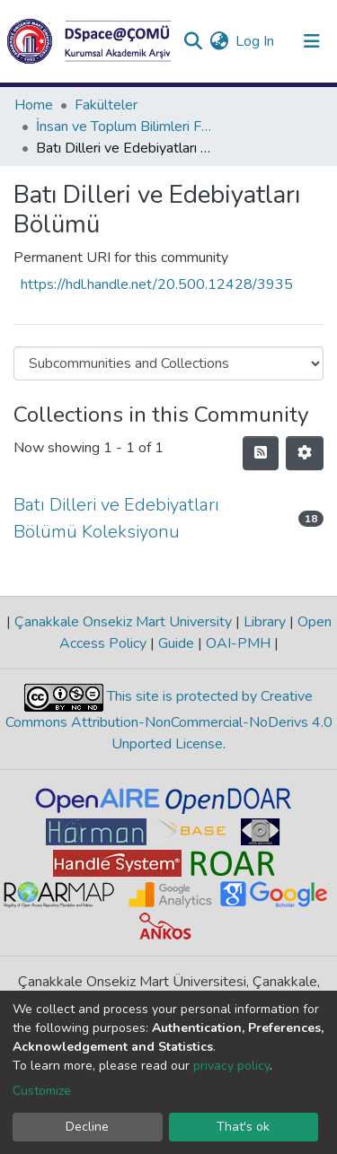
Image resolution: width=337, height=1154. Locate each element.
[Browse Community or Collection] (168, 363)
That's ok (243, 1126)
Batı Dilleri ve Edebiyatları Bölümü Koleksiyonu (116, 518)
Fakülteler (106, 105)
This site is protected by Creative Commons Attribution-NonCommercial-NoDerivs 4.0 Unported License (169, 720)
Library (264, 622)
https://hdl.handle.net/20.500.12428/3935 (157, 284)
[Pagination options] (305, 453)
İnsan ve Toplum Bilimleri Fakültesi (126, 126)
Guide (176, 643)
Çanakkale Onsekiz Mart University (123, 622)
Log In (255, 41)
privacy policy (231, 1065)
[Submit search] (193, 41)
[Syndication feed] (261, 453)
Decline (87, 1126)
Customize (42, 1090)
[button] (219, 41)
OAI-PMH (238, 643)
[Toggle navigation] (312, 41)
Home (33, 105)
